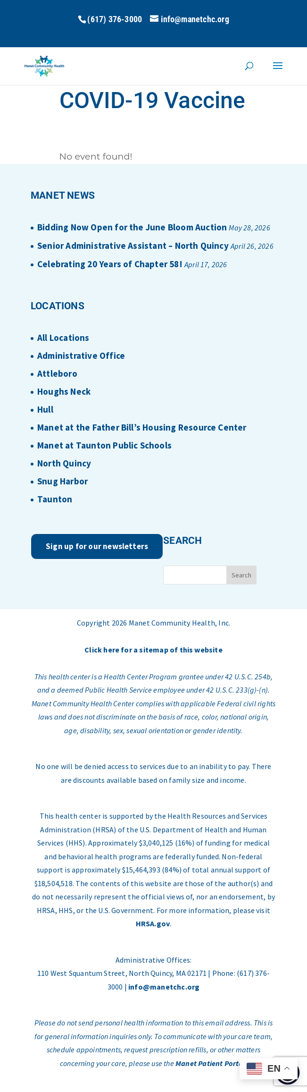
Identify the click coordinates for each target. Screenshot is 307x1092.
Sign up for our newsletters (97, 546)
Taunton (54, 499)
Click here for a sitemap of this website (153, 649)
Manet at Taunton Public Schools (104, 445)
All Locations (63, 337)
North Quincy (64, 463)
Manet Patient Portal (210, 1063)
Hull (45, 409)
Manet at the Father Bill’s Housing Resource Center (142, 427)
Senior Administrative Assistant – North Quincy (133, 245)
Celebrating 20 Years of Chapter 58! (110, 264)
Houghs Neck (64, 391)
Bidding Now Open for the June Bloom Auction (132, 227)
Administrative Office (81, 355)
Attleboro (57, 373)
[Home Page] (45, 65)
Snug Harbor (62, 481)
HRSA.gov (153, 923)
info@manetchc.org (163, 986)
